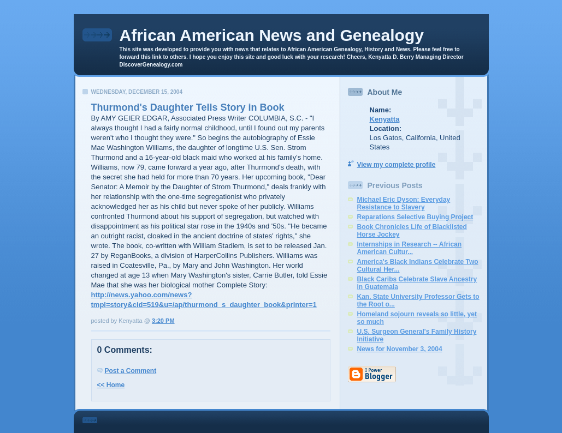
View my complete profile (396, 165)
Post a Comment (131, 371)
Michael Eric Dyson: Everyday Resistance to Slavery (404, 203)
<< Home (111, 385)
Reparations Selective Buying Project (415, 217)
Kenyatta (385, 119)
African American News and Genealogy (272, 35)
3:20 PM (163, 320)
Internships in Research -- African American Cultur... (409, 248)
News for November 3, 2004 (399, 349)
